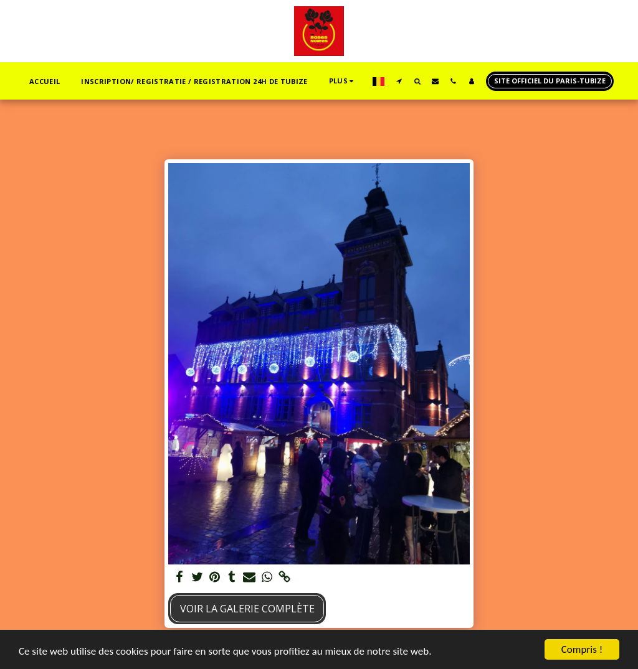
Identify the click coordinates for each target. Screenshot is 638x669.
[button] (399, 81)
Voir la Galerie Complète (247, 608)
